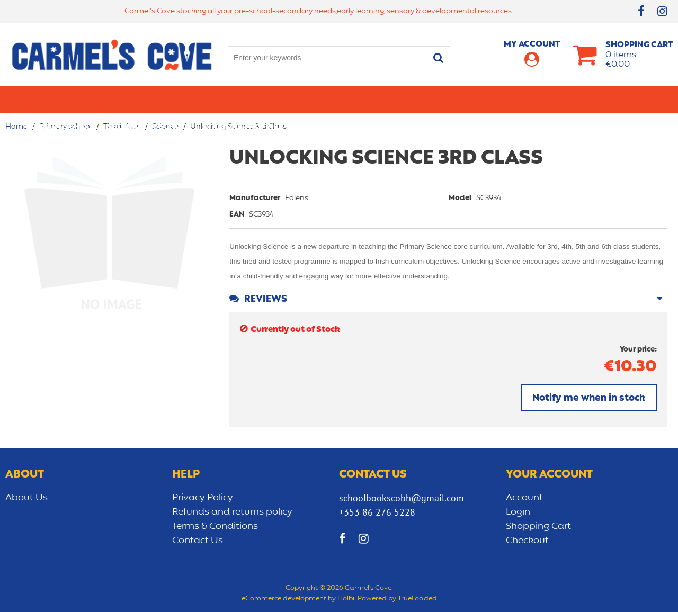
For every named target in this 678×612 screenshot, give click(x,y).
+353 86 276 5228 (377, 512)
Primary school (61, 99)
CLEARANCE (628, 99)
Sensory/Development (545, 99)
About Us (26, 497)
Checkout (527, 540)
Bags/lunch (382, 99)
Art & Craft (319, 99)
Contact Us (197, 540)
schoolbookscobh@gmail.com (401, 498)
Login (518, 512)
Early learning (451, 99)
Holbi (345, 598)
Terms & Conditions (215, 526)
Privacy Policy (202, 497)
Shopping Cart (538, 526)
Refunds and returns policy (232, 512)
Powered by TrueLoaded (397, 598)
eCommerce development (284, 598)
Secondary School (150, 99)
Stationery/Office (242, 99)
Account (524, 497)
